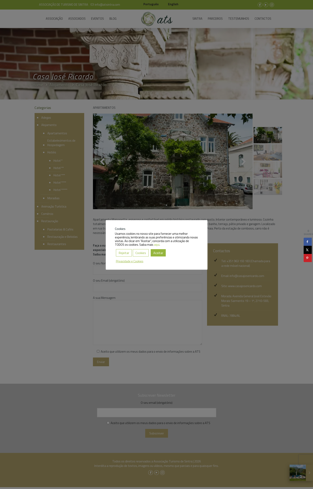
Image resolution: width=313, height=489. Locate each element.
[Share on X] (308, 250)
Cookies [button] (140, 252)
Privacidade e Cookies (129, 261)
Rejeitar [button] (124, 252)
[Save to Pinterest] (308, 258)
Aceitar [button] (158, 252)
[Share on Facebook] (308, 242)
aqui (156, 244)
